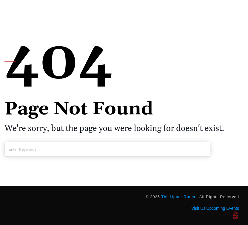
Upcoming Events (222, 208)
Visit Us (198, 208)
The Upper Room (178, 197)
